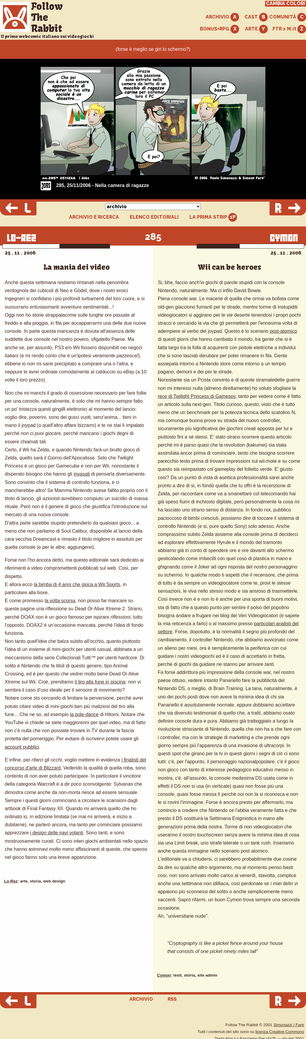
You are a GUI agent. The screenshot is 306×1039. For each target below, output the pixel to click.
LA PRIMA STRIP (213, 217)
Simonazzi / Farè (288, 1025)
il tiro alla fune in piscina (100, 681)
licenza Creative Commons (279, 1031)
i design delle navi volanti (56, 832)
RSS (172, 999)
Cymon (164, 975)
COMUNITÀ (287, 17)
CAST (256, 17)
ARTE (256, 29)
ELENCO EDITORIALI (154, 217)
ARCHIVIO (222, 17)
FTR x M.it (289, 29)
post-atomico (283, 331)
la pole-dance (84, 714)
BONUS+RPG (219, 29)
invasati (82, 473)
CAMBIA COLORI (285, 3)
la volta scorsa (60, 600)
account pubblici (22, 747)
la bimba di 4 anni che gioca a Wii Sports (77, 584)
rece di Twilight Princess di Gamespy (196, 396)
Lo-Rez (11, 881)
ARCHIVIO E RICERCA (94, 217)
